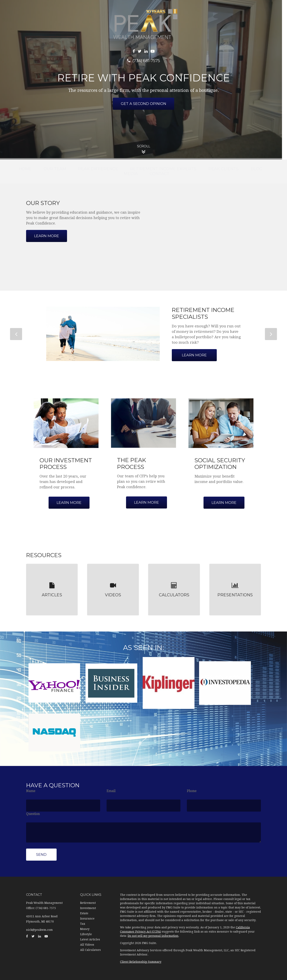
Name (30, 791)
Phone (191, 791)
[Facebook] (134, 51)
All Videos (87, 944)
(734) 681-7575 (143, 60)
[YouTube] (153, 51)
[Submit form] (41, 855)
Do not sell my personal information (153, 935)
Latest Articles (90, 939)
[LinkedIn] (146, 51)
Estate (84, 913)
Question (33, 814)
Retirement (88, 902)
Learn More (194, 355)
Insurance (87, 918)
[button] (55, 169)
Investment (88, 908)
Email (111, 791)
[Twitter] (139, 51)
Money (85, 929)
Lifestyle (86, 934)
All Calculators (90, 949)
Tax (82, 923)
